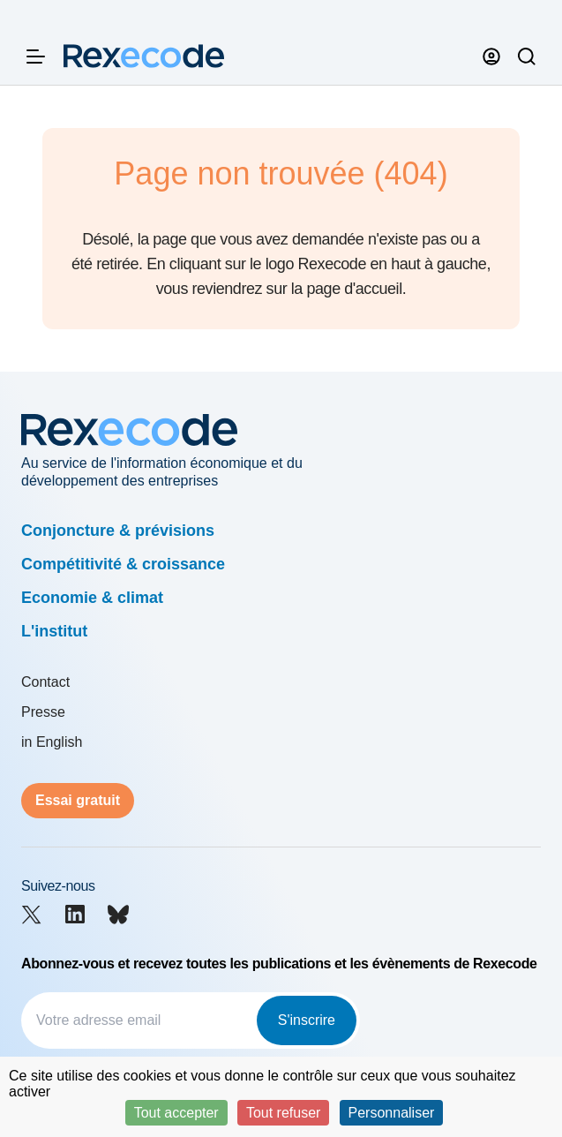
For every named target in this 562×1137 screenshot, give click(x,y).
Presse (43, 711)
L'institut (54, 631)
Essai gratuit (77, 800)
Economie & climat (92, 597)
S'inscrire (306, 1020)
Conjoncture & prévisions (117, 530)
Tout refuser (283, 1112)
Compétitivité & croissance (123, 564)
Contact (45, 681)
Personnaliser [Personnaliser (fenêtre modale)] (391, 1112)
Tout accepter (176, 1112)
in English (51, 741)
